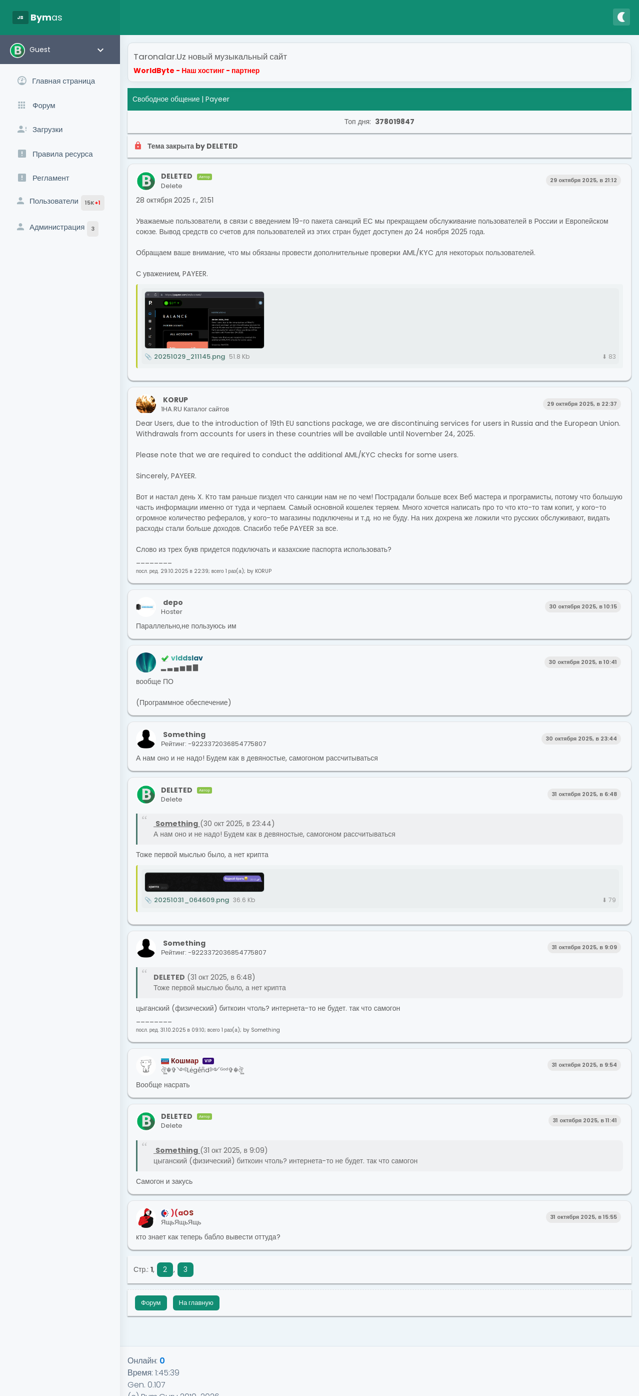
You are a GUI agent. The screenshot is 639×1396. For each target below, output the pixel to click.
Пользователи (59, 203)
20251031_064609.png (186, 900)
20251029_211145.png (184, 357)
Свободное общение (166, 99)
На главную (196, 1302)
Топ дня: (379, 122)
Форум (151, 1302)
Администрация (56, 229)
